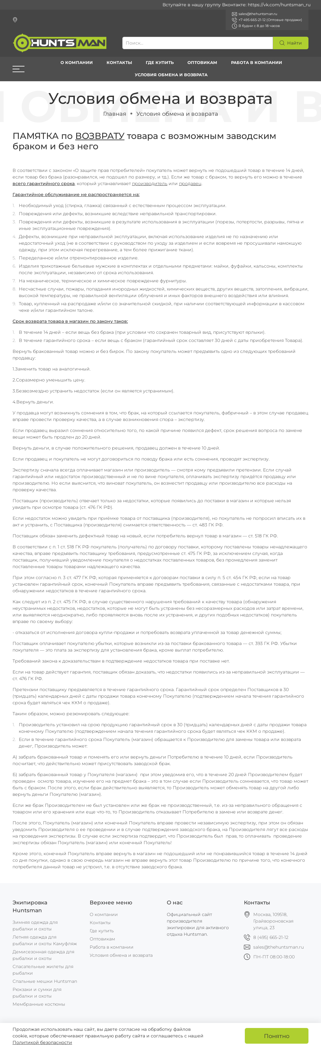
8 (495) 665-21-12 (270, 937)
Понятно (276, 1036)
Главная (114, 113)
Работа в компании (256, 62)
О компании (77, 62)
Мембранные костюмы (39, 1004)
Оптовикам (202, 62)
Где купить (160, 62)
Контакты (119, 62)
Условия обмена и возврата (171, 74)
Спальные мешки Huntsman (45, 981)
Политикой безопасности (42, 1042)
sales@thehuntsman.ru (278, 947)
